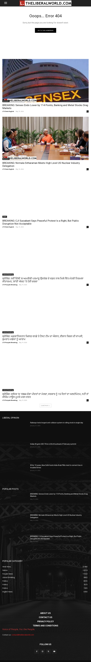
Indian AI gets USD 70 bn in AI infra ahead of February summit (53, 444)
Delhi (4, 217)
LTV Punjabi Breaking (9, 285)
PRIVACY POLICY (45, 621)
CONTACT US (45, 617)
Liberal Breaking (8, 274)
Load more (45, 405)
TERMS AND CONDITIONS (45, 625)
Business (6, 101)
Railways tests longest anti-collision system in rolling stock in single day (56, 423)
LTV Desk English (8, 111)
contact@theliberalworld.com (23, 635)
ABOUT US (45, 613)
